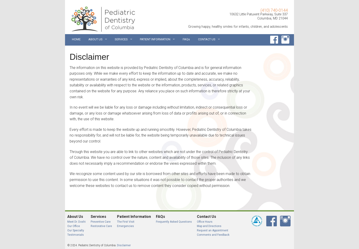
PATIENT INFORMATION (155, 39)
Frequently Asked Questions (174, 221)
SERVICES (121, 39)
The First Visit (125, 221)
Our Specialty (75, 230)
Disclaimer (124, 245)
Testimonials (75, 234)
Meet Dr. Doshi (76, 221)
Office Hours (204, 221)
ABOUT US (95, 39)
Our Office (73, 226)
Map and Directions (209, 226)
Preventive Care (101, 221)
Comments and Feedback (213, 234)
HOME (76, 39)
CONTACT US (206, 39)
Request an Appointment (212, 230)
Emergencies (125, 226)
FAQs (186, 39)
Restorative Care (101, 226)
